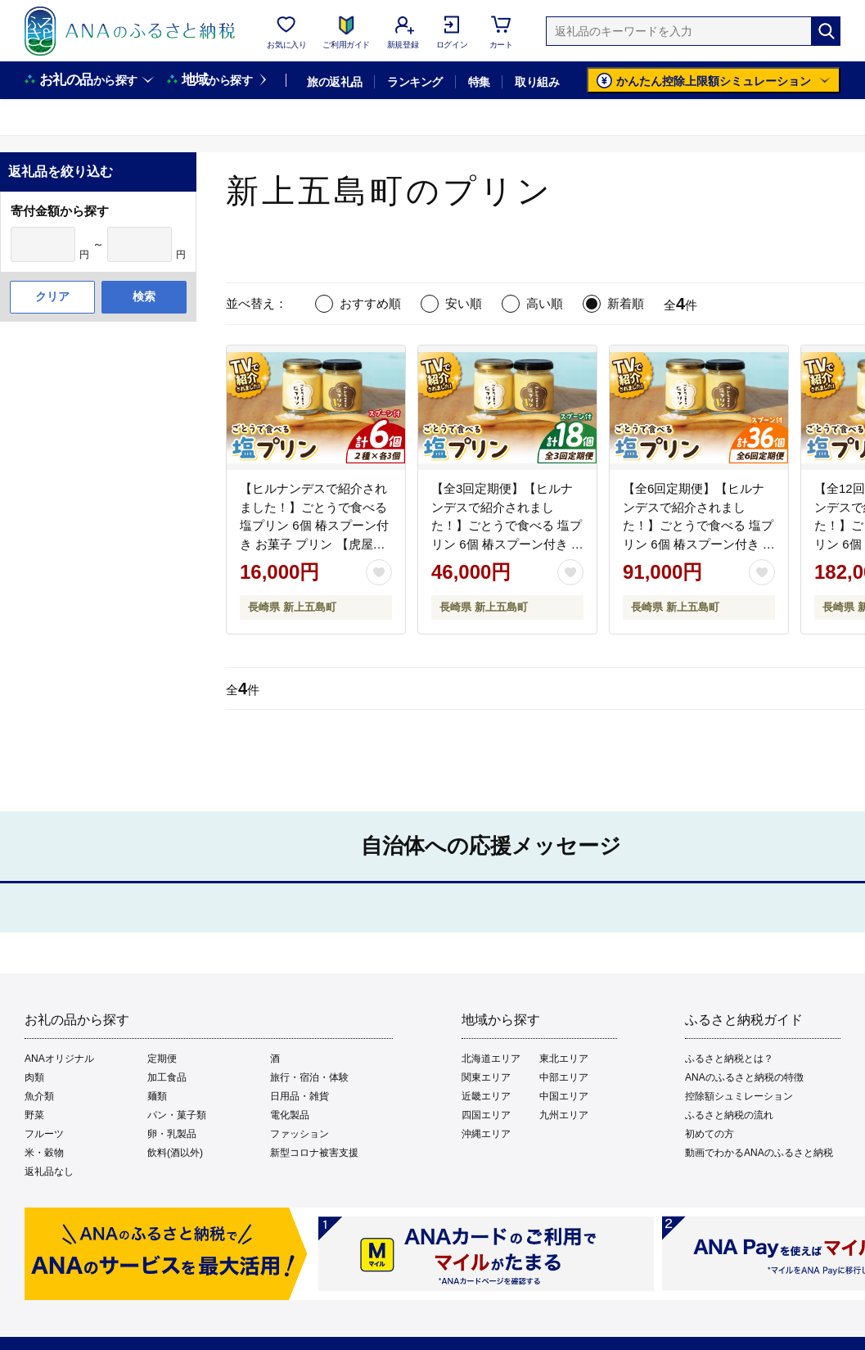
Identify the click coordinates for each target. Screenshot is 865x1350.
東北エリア (563, 1058)
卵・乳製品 (171, 1134)
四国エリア (486, 1115)
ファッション (299, 1134)
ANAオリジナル (59, 1058)
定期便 (162, 1058)
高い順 (544, 303)
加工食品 (167, 1077)
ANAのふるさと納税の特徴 (744, 1077)
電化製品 (289, 1115)
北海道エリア (491, 1058)
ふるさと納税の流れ (729, 1115)
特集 (479, 81)
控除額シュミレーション (739, 1096)
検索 (144, 296)
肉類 (34, 1077)
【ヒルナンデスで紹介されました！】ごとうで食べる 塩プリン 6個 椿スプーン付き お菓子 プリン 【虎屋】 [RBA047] (314, 525)
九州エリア (563, 1115)
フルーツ (44, 1134)
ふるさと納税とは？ (729, 1058)
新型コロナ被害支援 (314, 1152)
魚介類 (39, 1096)
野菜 (34, 1115)
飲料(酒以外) (175, 1152)
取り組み (537, 81)
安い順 (463, 303)
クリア (52, 296)
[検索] (825, 31)
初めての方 (709, 1134)
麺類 (157, 1096)
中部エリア (563, 1077)
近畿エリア (486, 1096)
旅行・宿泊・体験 (309, 1077)
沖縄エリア (486, 1134)
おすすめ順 (370, 303)
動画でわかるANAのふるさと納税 (759, 1152)
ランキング (414, 81)
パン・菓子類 (176, 1115)
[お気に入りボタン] (379, 572)
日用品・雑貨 (299, 1096)
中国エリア (563, 1096)
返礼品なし (49, 1171)
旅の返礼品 (334, 81)
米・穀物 (44, 1152)
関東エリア (486, 1077)
